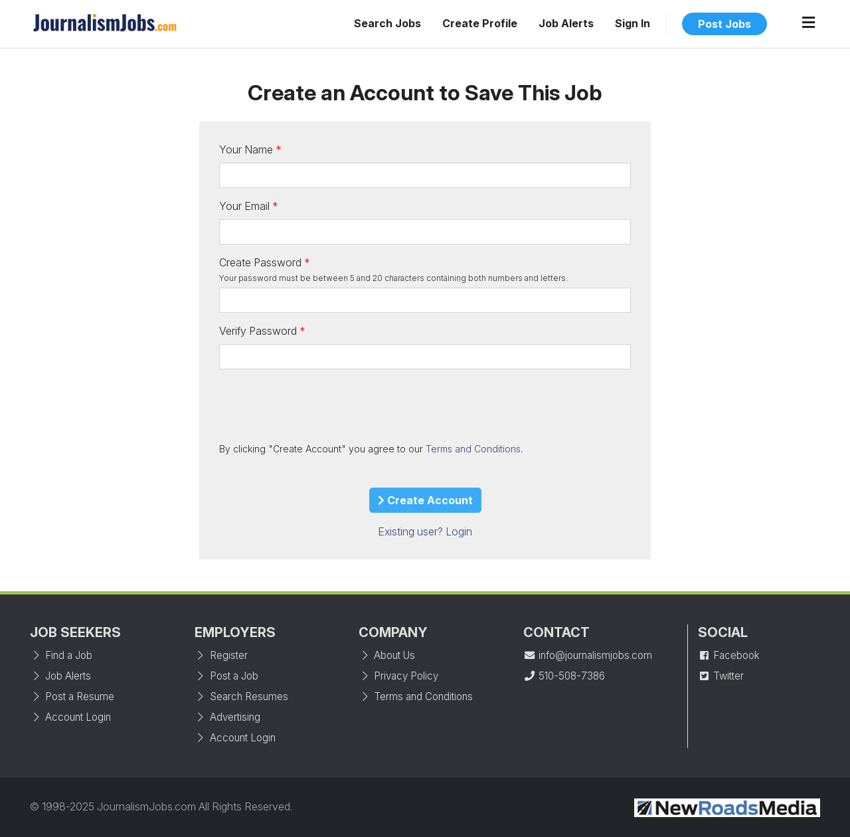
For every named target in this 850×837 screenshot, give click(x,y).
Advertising (227, 717)
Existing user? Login (425, 531)
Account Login (70, 717)
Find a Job (61, 655)
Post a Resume (72, 696)
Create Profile (479, 23)
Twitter (721, 676)
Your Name (246, 149)
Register (221, 655)
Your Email (244, 206)
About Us (387, 655)
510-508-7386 (564, 676)
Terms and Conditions (473, 448)
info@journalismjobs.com (587, 655)
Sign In (632, 23)
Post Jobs (724, 24)
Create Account (425, 500)
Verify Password (258, 330)
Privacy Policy (398, 676)
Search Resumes (241, 696)
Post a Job (226, 676)
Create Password (260, 262)
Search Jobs (387, 23)
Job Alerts (566, 23)
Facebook (729, 655)
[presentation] (320, 405)
